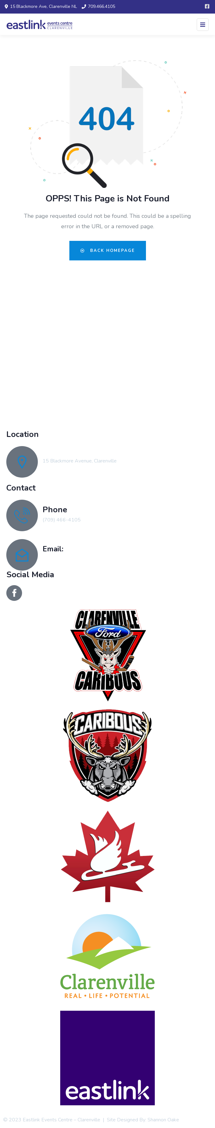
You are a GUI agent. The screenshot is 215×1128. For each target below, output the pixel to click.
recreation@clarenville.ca (69, 558)
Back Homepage (107, 250)
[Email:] (22, 555)
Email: (53, 549)
